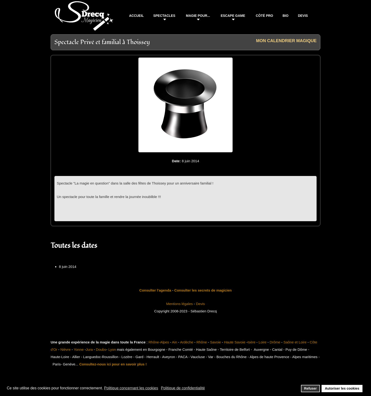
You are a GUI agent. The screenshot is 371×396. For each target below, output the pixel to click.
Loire (262, 342)
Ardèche (186, 342)
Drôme (275, 342)
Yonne (79, 349)
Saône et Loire (295, 342)
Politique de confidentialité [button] (183, 388)
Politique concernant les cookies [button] (131, 388)
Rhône (201, 342)
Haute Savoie (234, 342)
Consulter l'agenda (155, 290)
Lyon (112, 349)
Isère (251, 342)
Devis (200, 304)
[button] (165, 16)
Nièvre (65, 349)
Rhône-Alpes (159, 342)
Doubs (101, 349)
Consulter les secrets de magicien (203, 290)
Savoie (215, 342)
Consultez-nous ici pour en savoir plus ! (113, 364)
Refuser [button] (310, 388)
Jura (89, 349)
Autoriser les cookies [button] (342, 388)
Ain (174, 342)
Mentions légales (179, 304)
